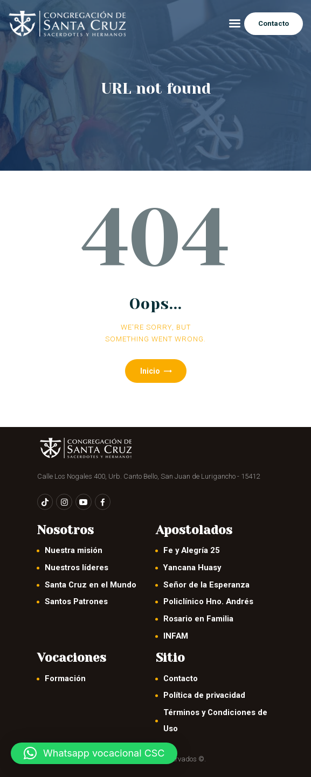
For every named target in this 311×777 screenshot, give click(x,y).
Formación (65, 678)
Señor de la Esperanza (206, 585)
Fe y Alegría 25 (191, 550)
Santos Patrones (76, 601)
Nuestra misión (73, 550)
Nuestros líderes (76, 567)
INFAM (175, 636)
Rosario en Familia (198, 619)
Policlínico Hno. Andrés (208, 601)
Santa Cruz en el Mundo (90, 585)
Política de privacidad (204, 695)
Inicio (150, 371)
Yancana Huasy (192, 567)
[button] (94, 753)
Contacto (180, 678)
